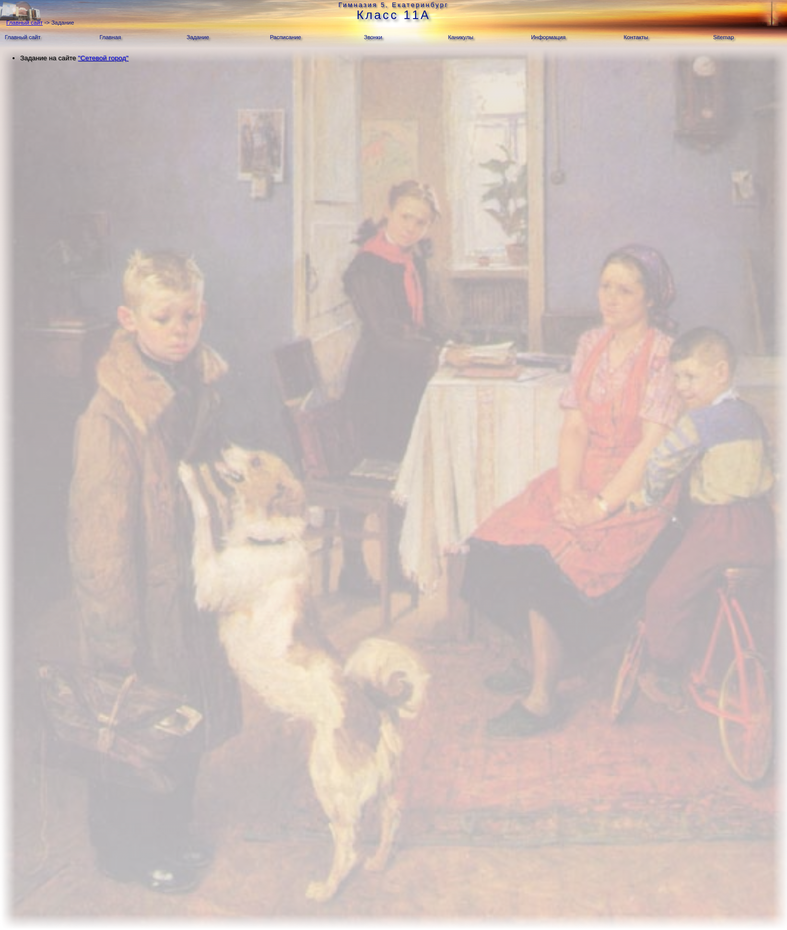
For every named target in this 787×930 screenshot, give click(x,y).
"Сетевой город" (103, 58)
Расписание (285, 37)
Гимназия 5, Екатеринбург (393, 5)
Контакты (636, 37)
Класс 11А (393, 15)
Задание (198, 37)
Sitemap (723, 37)
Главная (110, 37)
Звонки (373, 37)
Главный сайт (25, 23)
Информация (548, 37)
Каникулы (460, 37)
